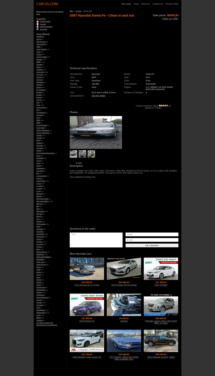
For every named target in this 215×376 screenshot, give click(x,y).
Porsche (39, 244)
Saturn (39, 272)
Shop (136, 4)
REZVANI (39, 259)
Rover (38, 267)
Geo (38, 118)
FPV (38, 110)
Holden (39, 135)
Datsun (39, 87)
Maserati (39, 194)
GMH (38, 123)
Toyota (39, 302)
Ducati (39, 97)
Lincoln (39, 188)
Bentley (39, 59)
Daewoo (39, 80)
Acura (38, 39)
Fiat (37, 102)
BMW (38, 62)
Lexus (38, 183)
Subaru (39, 292)
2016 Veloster (161, 285)
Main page (126, 4)
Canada (41, 24)
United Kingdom (44, 27)
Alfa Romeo (41, 42)
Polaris (39, 239)
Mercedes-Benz (42, 201)
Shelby (39, 280)
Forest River (41, 107)
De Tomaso (40, 90)
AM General (41, 44)
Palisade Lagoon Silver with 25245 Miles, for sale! (161, 322)
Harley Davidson (42, 130)
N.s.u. (38, 219)
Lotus (38, 191)
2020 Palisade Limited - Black (161, 357)
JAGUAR (39, 158)
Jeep (38, 163)
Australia (41, 29)
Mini (38, 209)
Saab (38, 270)
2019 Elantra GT (87, 321)
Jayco (38, 161)
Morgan (39, 214)
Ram (38, 249)
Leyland (39, 186)
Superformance (42, 297)
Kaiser (39, 166)
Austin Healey (41, 57)
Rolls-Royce (41, 264)
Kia (37, 173)
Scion (38, 275)
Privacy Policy (172, 4)
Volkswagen (41, 313)
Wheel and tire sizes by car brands (49, 12)
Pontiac (39, 242)
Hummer (39, 145)
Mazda (39, 196)
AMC (38, 47)
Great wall (40, 128)
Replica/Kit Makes (43, 257)
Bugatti (39, 64)
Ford (38, 105)
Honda (39, 138)
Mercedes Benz (42, 199)
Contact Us (158, 4)
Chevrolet (40, 72)
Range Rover (41, 252)
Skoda (38, 282)
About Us (145, 4)
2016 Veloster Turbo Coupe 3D (87, 357)
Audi (38, 52)
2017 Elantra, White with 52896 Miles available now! (124, 358)
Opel (38, 226)
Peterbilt (39, 232)
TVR (38, 308)
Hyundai (39, 148)
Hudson (39, 143)
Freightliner (41, 113)
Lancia (39, 178)
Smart (38, 285)
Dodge (39, 95)
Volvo (38, 315)
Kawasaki (40, 168)
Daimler (39, 85)
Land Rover (41, 181)
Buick (38, 67)
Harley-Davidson (42, 133)
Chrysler (39, 75)
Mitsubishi (40, 211)
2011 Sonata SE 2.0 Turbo (87, 285)
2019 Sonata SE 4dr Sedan (124, 285)
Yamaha (39, 320)
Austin (39, 54)
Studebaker (40, 290)
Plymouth (40, 237)
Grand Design (41, 125)
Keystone (40, 171)
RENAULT (40, 254)
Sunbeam (40, 295)
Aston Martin (41, 49)
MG (37, 206)
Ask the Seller (99, 96)
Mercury (39, 204)
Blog (38, 14)
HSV (38, 140)
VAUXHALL (40, 310)
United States (43, 21)
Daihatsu (39, 82)
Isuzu (38, 156)
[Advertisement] (124, 41)
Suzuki (39, 300)
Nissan (39, 221)
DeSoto (39, 92)
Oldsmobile (40, 224)
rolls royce (40, 262)
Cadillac (39, 69)
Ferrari (39, 100)
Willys (38, 318)
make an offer (170, 18)
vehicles (124, 321)
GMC (38, 120)
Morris (39, 216)
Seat (38, 277)
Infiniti (38, 151)
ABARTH (39, 37)
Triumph (39, 305)
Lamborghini (41, 176)
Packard (39, 229)
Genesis (39, 115)
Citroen (39, 77)
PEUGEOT (40, 234)
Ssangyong (40, 287)
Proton (39, 247)
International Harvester (45, 153)
